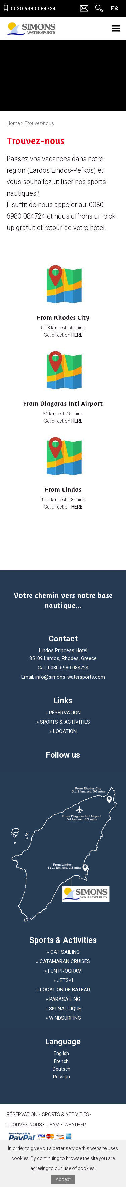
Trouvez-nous (24, 1124)
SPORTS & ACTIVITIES (65, 1114)
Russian (61, 1076)
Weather (75, 1124)
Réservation (22, 1114)
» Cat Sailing (63, 952)
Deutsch (61, 1069)
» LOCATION (63, 731)
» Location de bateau (63, 990)
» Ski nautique (63, 1009)
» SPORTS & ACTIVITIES (63, 722)
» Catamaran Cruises (63, 961)
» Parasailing (63, 999)
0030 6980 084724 (68, 668)
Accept (63, 1179)
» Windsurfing (63, 1018)
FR (114, 8)
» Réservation (63, 713)
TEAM (53, 1124)
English (61, 1053)
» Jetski (63, 980)
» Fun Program (63, 971)
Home (13, 123)
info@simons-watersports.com (70, 677)
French (61, 1061)
